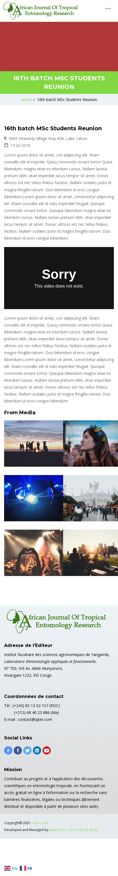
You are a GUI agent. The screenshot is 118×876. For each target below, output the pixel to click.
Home (26, 99)
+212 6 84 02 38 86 (82, 829)
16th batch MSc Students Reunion (67, 99)
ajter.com (40, 823)
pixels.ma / (59, 829)
